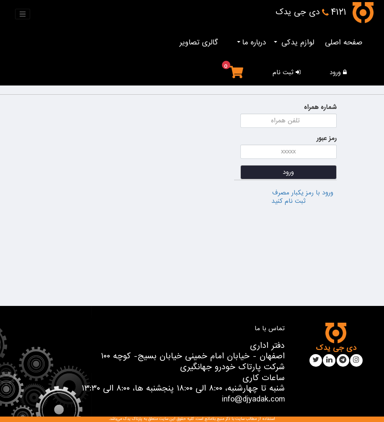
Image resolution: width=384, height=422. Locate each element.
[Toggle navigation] (22, 14)
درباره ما (254, 42)
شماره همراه (320, 107)
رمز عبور (327, 138)
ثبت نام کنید (288, 201)
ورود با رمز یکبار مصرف (302, 193)
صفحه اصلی (343, 42)
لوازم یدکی (296, 42)
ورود (288, 172)
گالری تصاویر (199, 42)
